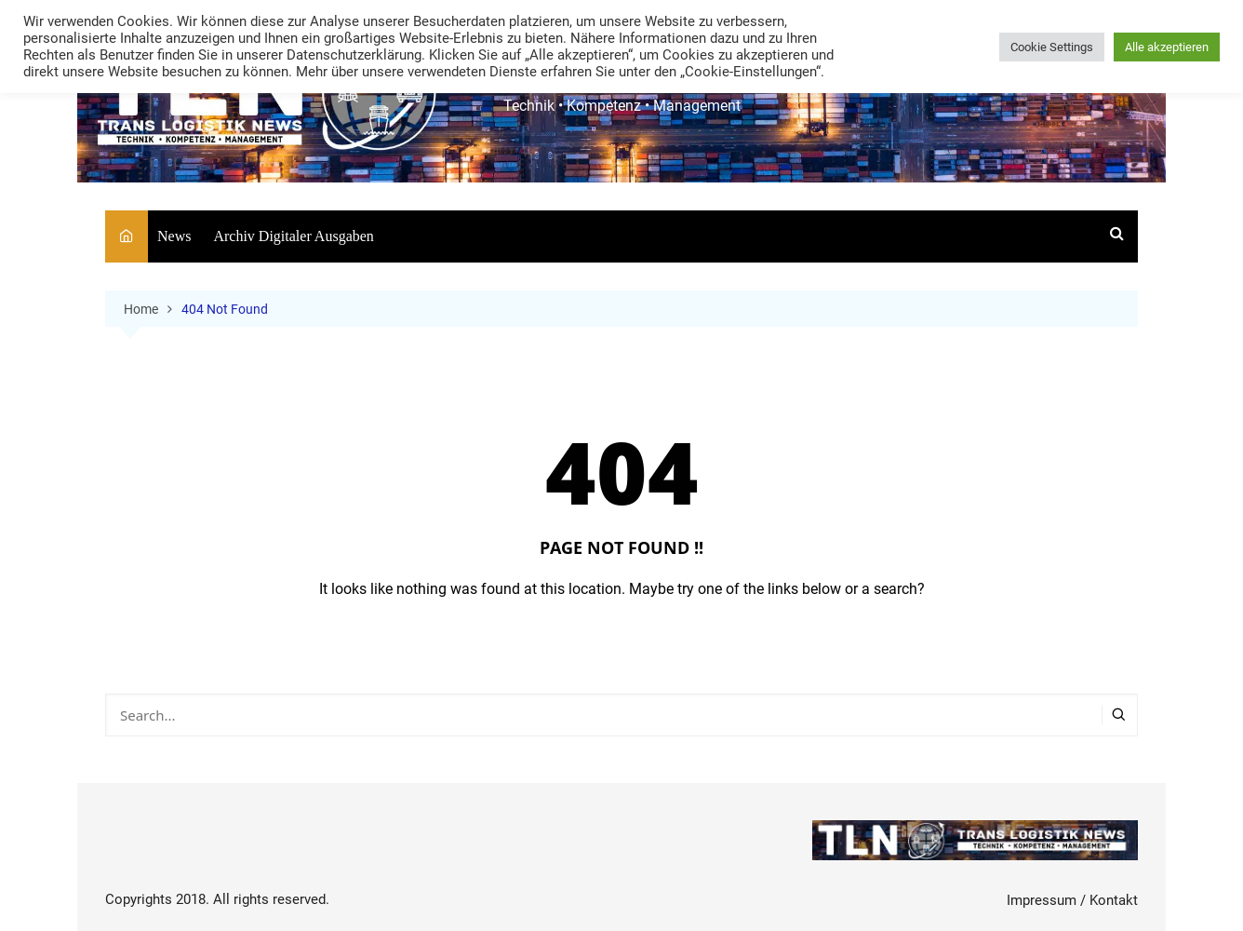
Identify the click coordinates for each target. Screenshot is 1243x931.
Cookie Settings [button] (1051, 47)
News (174, 236)
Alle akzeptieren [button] (1167, 47)
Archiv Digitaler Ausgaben (293, 236)
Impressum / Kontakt (1072, 900)
